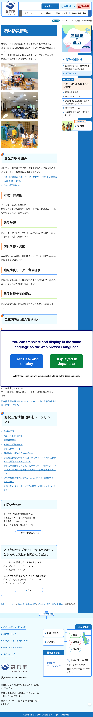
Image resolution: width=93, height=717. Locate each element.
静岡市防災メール (12, 449)
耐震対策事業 (10, 440)
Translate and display (27, 361)
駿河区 (76, 642)
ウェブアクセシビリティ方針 (15, 641)
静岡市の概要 (31, 604)
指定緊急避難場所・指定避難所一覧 (77, 113)
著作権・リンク (9, 634)
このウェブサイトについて (14, 627)
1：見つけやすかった (16, 579)
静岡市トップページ (8, 604)
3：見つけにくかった (16, 583)
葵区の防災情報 (74, 59)
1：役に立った (13, 566)
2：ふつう (30, 566)
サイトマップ (8, 654)
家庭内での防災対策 (13, 436)
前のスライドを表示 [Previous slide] (20, 13)
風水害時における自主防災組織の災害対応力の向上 (77, 67)
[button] (50, 6)
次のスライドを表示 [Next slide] (89, 13)
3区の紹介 (41, 604)
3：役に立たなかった (16, 570)
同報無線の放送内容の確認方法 (18, 453)
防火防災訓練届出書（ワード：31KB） (19, 401)
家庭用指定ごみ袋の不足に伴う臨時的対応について (77, 102)
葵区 (48, 604)
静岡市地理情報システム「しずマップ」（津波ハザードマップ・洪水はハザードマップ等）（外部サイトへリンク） (30, 470)
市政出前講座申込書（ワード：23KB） (22, 177)
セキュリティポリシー (12, 648)
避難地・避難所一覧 (13, 444)
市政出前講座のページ (14, 185)
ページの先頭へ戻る (46, 613)
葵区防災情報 (70, 74)
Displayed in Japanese (66, 361)
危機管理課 (9, 431)
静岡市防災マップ (72, 97)
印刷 (57, 21)
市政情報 (21, 604)
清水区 (76, 649)
